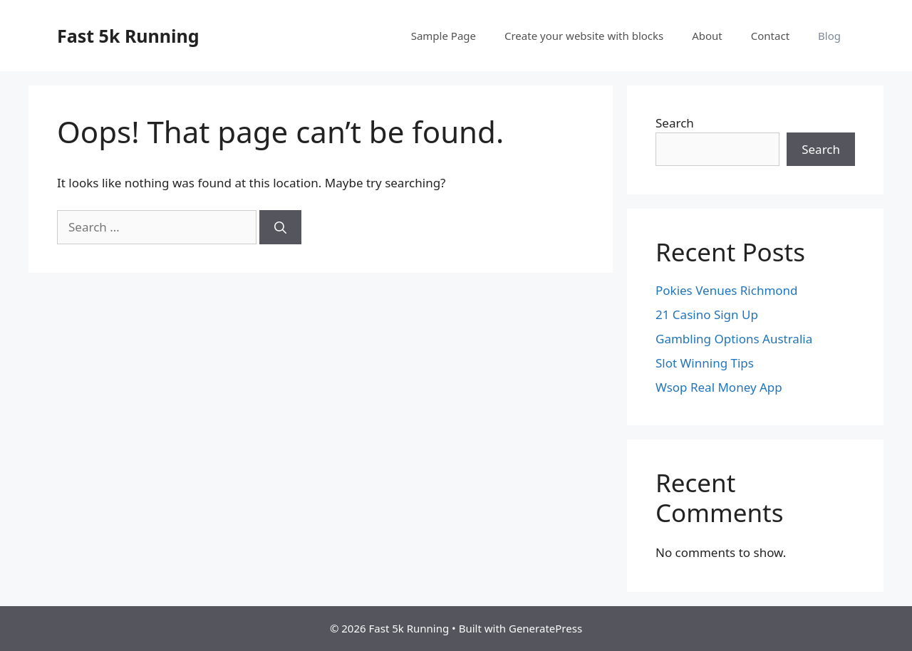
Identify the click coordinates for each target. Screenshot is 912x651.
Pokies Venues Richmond (727, 290)
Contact (770, 35)
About (707, 35)
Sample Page (443, 35)
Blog (829, 35)
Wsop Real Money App (719, 387)
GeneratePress (545, 628)
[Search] (280, 227)
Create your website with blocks (583, 35)
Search (675, 123)
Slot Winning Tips (705, 363)
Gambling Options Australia (734, 338)
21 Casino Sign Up (707, 314)
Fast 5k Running (128, 36)
